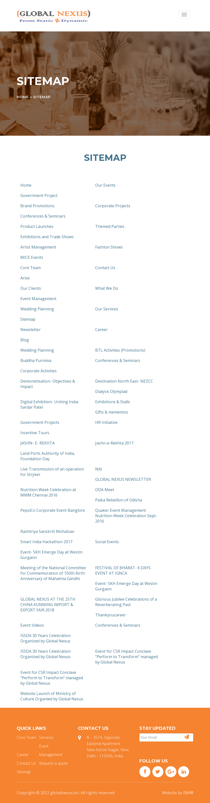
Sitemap (27, 319)
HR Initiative (106, 422)
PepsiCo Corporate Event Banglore (52, 510)
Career (101, 329)
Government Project (38, 195)
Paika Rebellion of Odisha (118, 500)
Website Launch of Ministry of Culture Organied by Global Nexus (51, 696)
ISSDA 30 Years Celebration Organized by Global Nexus (45, 638)
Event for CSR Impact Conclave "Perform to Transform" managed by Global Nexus (51, 678)
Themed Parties (109, 226)
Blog (24, 340)
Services (46, 737)
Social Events (107, 541)
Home (23, 97)
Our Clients (30, 288)
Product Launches (36, 226)
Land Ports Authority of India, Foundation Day (47, 456)
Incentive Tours (34, 432)
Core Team (30, 267)
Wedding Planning (37, 309)
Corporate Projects (112, 205)
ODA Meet (104, 489)
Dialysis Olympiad (111, 391)
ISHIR (188, 792)
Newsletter (30, 329)
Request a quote (53, 763)
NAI (98, 469)
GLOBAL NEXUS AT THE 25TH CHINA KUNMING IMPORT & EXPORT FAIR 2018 (47, 604)
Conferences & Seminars (43, 216)
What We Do (106, 288)
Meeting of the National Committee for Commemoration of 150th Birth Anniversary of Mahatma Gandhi (53, 573)
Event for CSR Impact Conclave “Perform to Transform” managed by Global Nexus (126, 657)
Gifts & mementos (111, 412)
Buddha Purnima (35, 360)
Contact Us (105, 267)
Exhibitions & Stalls (112, 401)
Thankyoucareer (110, 615)
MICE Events (31, 257)
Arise (25, 278)
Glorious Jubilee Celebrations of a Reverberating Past (126, 601)
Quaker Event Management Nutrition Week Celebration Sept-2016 (126, 516)
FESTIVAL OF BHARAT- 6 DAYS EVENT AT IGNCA (123, 570)
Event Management (38, 298)
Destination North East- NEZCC (124, 381)
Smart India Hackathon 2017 (46, 541)
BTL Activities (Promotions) (120, 350)
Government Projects (39, 422)
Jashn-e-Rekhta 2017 (114, 443)
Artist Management (38, 247)
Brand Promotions (37, 205)
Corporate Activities (38, 371)
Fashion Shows (109, 247)
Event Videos (32, 625)
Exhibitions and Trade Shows (47, 236)
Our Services (106, 309)
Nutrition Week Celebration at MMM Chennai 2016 (48, 492)
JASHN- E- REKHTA (37, 443)
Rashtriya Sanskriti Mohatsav (47, 531)
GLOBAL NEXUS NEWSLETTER (123, 479)
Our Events (105, 185)
